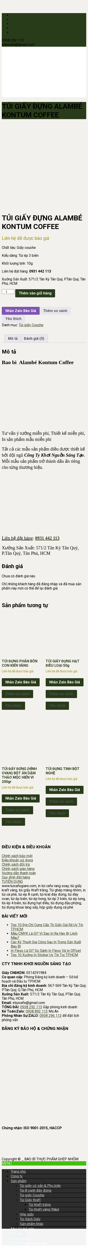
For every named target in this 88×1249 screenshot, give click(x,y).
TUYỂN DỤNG (12, 881)
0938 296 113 (51, 1015)
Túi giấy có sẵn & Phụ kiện (40, 1186)
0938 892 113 (37, 1011)
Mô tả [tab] (13, 338)
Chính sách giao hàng (18, 869)
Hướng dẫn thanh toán (19, 873)
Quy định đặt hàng (16, 877)
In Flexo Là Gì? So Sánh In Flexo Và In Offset (46, 950)
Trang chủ (18, 1171)
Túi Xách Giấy (30, 1219)
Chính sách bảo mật (17, 856)
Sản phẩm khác (31, 1224)
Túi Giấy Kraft (30, 1200)
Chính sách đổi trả (16, 864)
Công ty (17, 1176)
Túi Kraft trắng (40, 1205)
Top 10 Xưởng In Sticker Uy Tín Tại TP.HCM (44, 955)
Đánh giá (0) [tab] (34, 338)
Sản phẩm (18, 1181)
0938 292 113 (31, 1007)
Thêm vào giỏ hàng (35, 293)
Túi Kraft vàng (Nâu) (44, 1209)
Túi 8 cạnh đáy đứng (35, 1190)
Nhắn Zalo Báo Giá (20, 311)
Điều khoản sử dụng (17, 860)
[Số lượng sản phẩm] (8, 291)
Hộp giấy (27, 1214)
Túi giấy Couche (31, 325)
